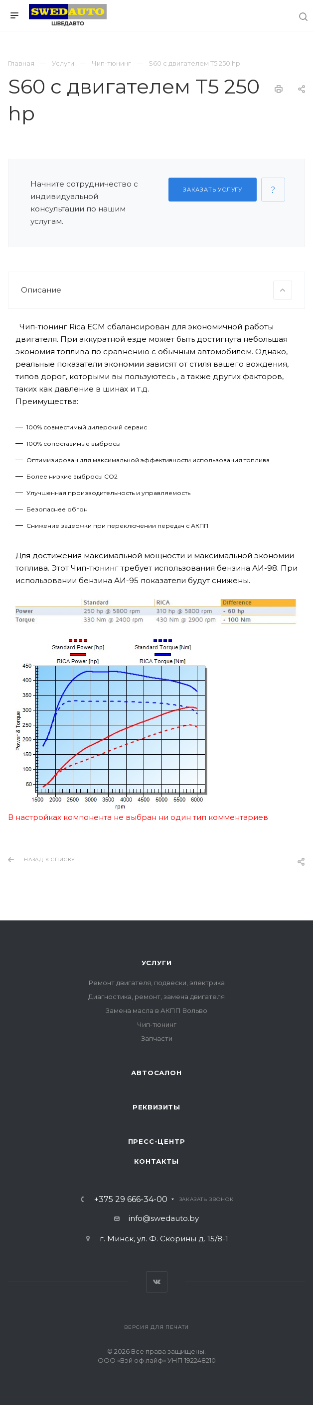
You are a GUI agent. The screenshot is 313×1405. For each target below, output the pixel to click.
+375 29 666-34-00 (130, 1200)
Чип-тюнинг (156, 1024)
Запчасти (156, 1038)
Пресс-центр (156, 1141)
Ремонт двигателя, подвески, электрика (157, 983)
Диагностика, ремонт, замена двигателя (156, 997)
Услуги (157, 963)
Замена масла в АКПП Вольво (156, 1010)
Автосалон (156, 1073)
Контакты (156, 1161)
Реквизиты (156, 1107)
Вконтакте (156, 1282)
